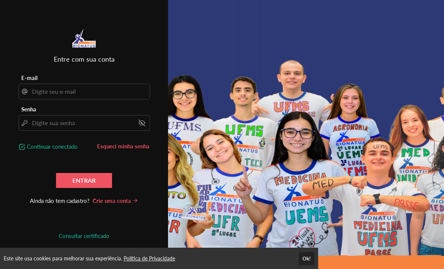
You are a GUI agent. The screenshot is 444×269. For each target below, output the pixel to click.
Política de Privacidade (149, 258)
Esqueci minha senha (123, 146)
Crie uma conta (115, 200)
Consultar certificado (84, 235)
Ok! (306, 259)
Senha (28, 109)
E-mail (29, 77)
